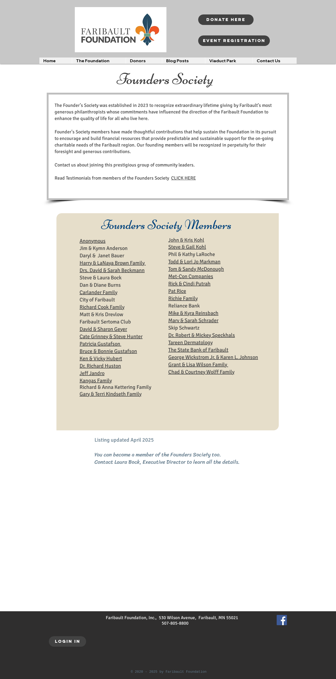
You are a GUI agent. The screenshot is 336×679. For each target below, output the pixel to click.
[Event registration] (234, 40)
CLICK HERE (183, 178)
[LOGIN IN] (67, 641)
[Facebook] (282, 620)
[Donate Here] (226, 19)
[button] (99, 61)
